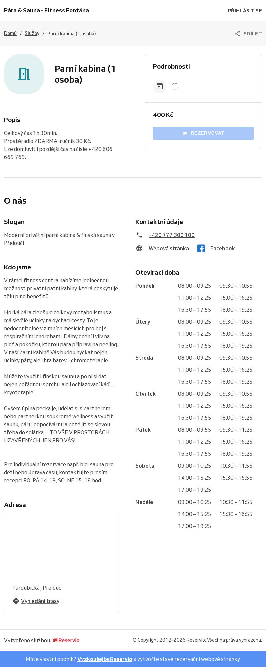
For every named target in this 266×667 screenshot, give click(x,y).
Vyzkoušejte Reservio (104, 659)
